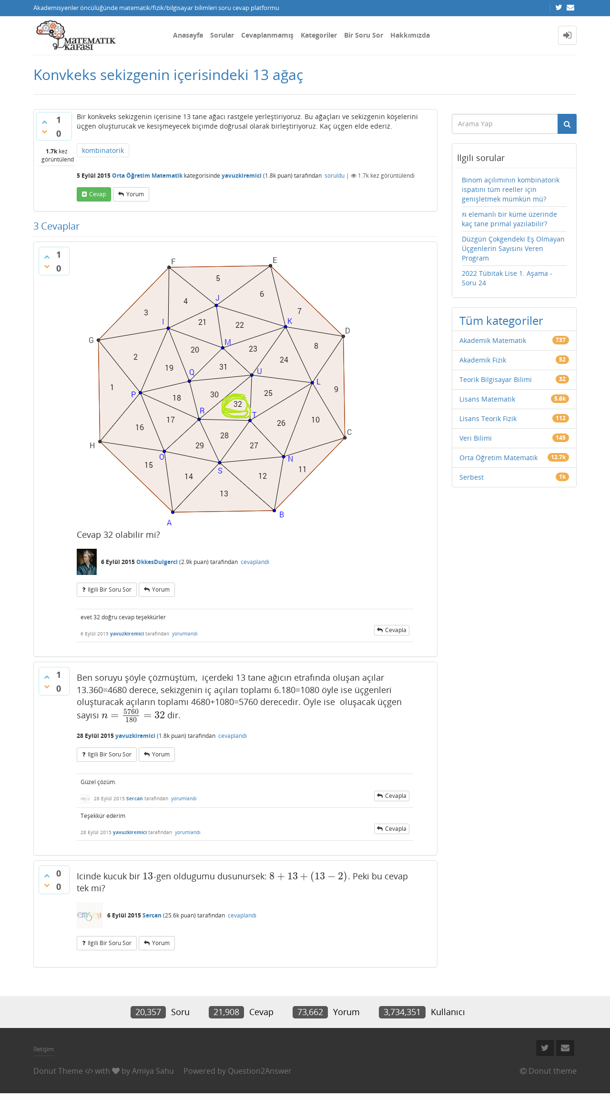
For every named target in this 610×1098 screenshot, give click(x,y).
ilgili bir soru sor (110, 589)
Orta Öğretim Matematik (147, 175)
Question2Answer (260, 1071)
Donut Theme (58, 1071)
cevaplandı (255, 562)
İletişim (43, 1049)
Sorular (222, 35)
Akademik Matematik (492, 340)
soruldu (335, 175)
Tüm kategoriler (501, 320)
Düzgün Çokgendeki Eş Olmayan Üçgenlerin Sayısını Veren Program (513, 248)
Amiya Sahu (153, 1071)
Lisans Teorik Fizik (488, 418)
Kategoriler (319, 35)
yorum (135, 194)
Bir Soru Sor (363, 35)
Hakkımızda (410, 35)
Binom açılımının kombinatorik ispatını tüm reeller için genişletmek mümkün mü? (510, 189)
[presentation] (133, 715)
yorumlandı (185, 633)
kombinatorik (103, 150)
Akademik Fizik (482, 359)
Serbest (471, 477)
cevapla (396, 630)
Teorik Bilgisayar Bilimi (495, 379)
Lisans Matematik (487, 398)
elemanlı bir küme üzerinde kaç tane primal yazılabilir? (510, 219)
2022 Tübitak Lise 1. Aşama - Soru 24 (507, 278)
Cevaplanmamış (267, 35)
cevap (97, 194)
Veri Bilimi (475, 438)
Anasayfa (188, 35)
